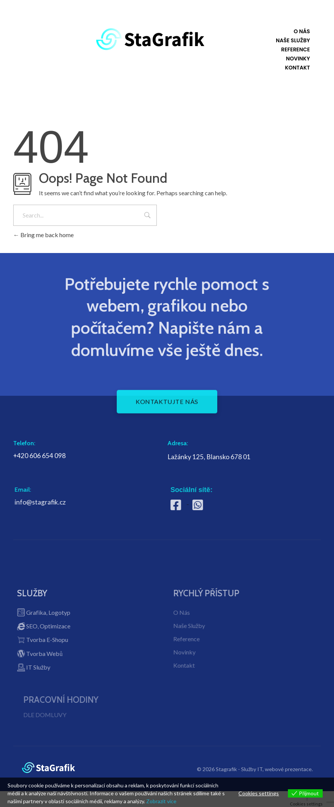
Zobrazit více (161, 801)
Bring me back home (43, 234)
